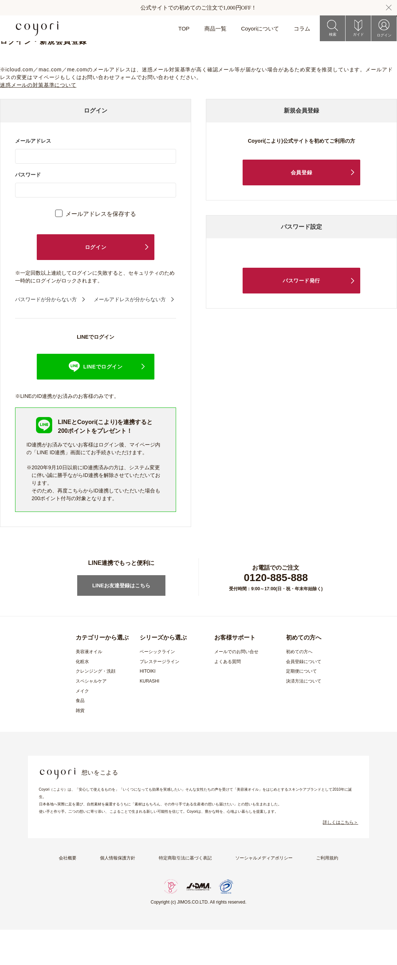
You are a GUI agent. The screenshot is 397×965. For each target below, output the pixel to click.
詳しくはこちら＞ (340, 857)
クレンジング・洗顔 (95, 706)
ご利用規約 (327, 893)
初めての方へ (299, 687)
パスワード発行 (301, 316)
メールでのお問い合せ (236, 687)
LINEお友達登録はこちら (121, 621)
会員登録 (301, 208)
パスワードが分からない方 (46, 334)
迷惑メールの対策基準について (38, 120)
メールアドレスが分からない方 (130, 334)
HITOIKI (147, 706)
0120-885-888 (276, 613)
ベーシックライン (157, 687)
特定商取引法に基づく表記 (185, 893)
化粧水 (82, 696)
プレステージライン (159, 696)
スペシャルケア (91, 716)
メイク (82, 726)
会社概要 (67, 893)
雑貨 (80, 745)
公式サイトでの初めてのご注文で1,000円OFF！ (198, 8)
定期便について (301, 706)
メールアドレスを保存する (100, 249)
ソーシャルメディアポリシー (264, 893)
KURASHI (149, 716)
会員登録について (303, 696)
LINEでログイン (103, 402)
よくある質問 (227, 696)
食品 (80, 735)
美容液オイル (89, 687)
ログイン (95, 282)
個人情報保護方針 (117, 893)
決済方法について (303, 716)
